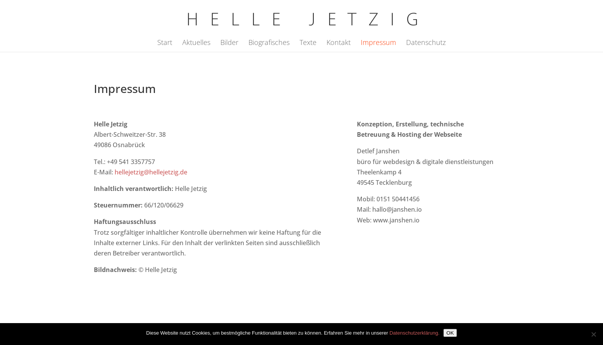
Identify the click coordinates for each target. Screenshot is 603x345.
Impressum (378, 43)
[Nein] (593, 334)
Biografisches (269, 43)
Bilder (229, 43)
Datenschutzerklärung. (415, 333)
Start (164, 43)
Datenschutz (426, 43)
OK (450, 333)
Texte (308, 43)
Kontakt (338, 43)
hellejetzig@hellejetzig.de (151, 172)
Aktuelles (196, 43)
